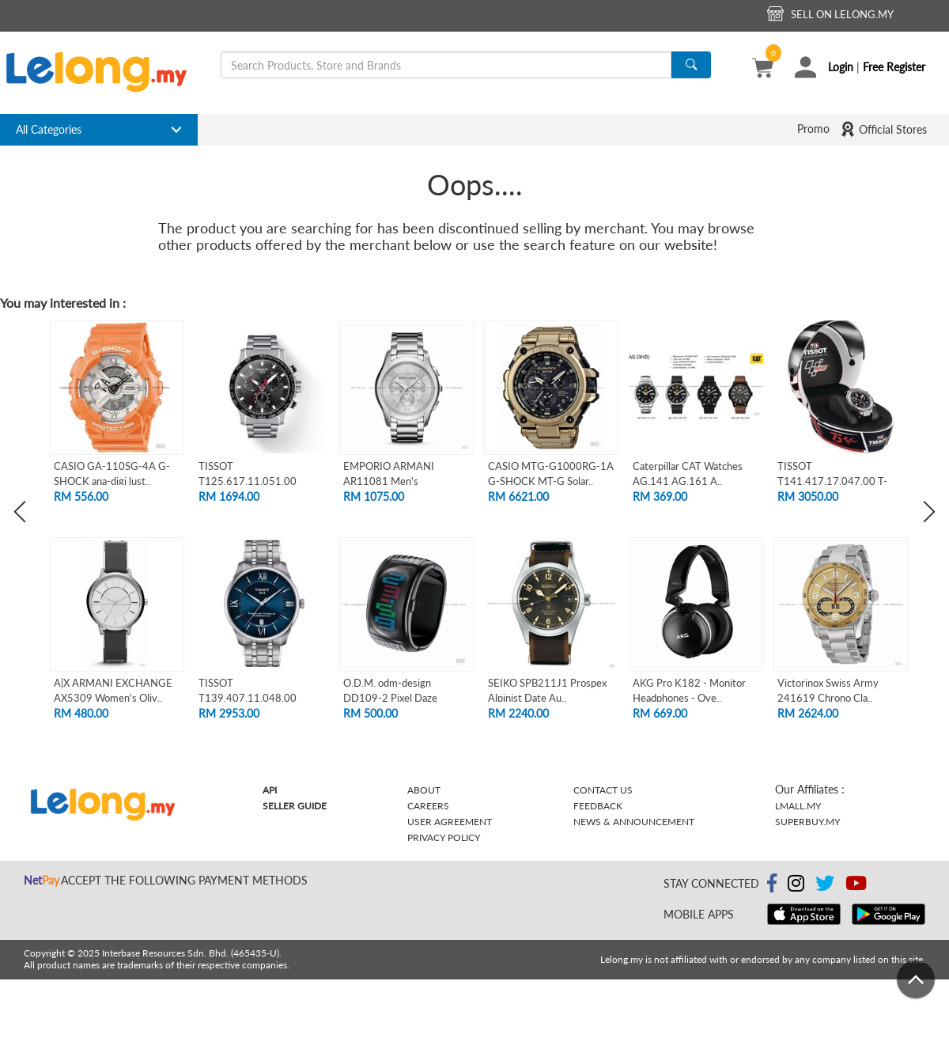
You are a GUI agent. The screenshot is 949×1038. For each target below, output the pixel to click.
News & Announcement (633, 822)
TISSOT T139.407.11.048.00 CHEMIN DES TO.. (247, 697)
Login (840, 67)
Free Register (894, 67)
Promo (813, 128)
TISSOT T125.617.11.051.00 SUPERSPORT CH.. (247, 481)
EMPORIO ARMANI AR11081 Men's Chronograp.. (388, 481)
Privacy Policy (443, 837)
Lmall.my (798, 806)
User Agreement (449, 822)
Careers (428, 806)
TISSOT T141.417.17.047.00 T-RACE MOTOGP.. (832, 481)
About (423, 790)
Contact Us (603, 790)
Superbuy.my (807, 822)
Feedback (597, 806)
